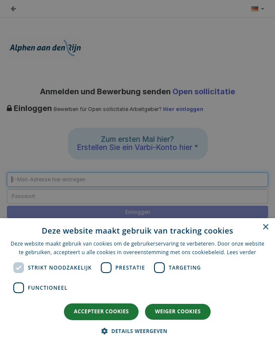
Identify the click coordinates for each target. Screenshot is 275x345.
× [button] (265, 227)
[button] (137, 331)
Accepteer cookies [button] (101, 311)
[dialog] (137, 281)
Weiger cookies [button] (177, 311)
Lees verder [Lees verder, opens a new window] (242, 252)
